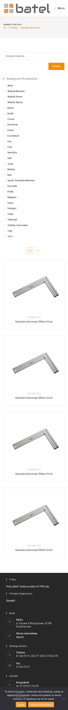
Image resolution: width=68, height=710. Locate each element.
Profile (10, 191)
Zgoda (21, 704)
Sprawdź (10, 600)
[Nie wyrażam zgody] (63, 698)
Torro (10, 236)
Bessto (10, 107)
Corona (10, 119)
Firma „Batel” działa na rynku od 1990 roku (27, 586)
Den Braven (12, 124)
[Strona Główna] (4, 27)
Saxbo (10, 203)
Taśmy (10, 214)
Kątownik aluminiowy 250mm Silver (34, 321)
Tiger (9, 230)
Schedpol (11, 208)
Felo (9, 141)
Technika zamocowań (17, 225)
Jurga (10, 163)
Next (9, 175)
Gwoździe (12, 152)
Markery (11, 169)
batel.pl (20, 637)
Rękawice (11, 197)
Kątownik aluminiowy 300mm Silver (34, 397)
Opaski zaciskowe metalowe (20, 180)
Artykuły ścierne (14, 96)
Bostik (10, 113)
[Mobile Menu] (60, 8)
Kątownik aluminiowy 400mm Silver (34, 550)
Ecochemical (13, 135)
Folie (9, 147)
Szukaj (56, 66)
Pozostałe (12, 186)
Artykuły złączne (15, 102)
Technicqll (12, 219)
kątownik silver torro (30, 27)
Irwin (9, 158)
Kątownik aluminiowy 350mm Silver (34, 473)
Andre (10, 85)
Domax (10, 130)
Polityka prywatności (41, 704)
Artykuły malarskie (15, 91)
